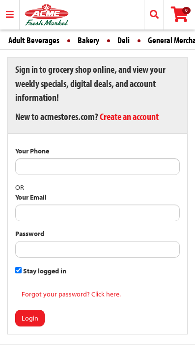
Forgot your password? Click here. (71, 294)
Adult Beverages (33, 40)
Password (29, 233)
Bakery (88, 40)
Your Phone (32, 151)
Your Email (31, 197)
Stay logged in (40, 270)
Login (30, 318)
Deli (123, 40)
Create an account (129, 116)
